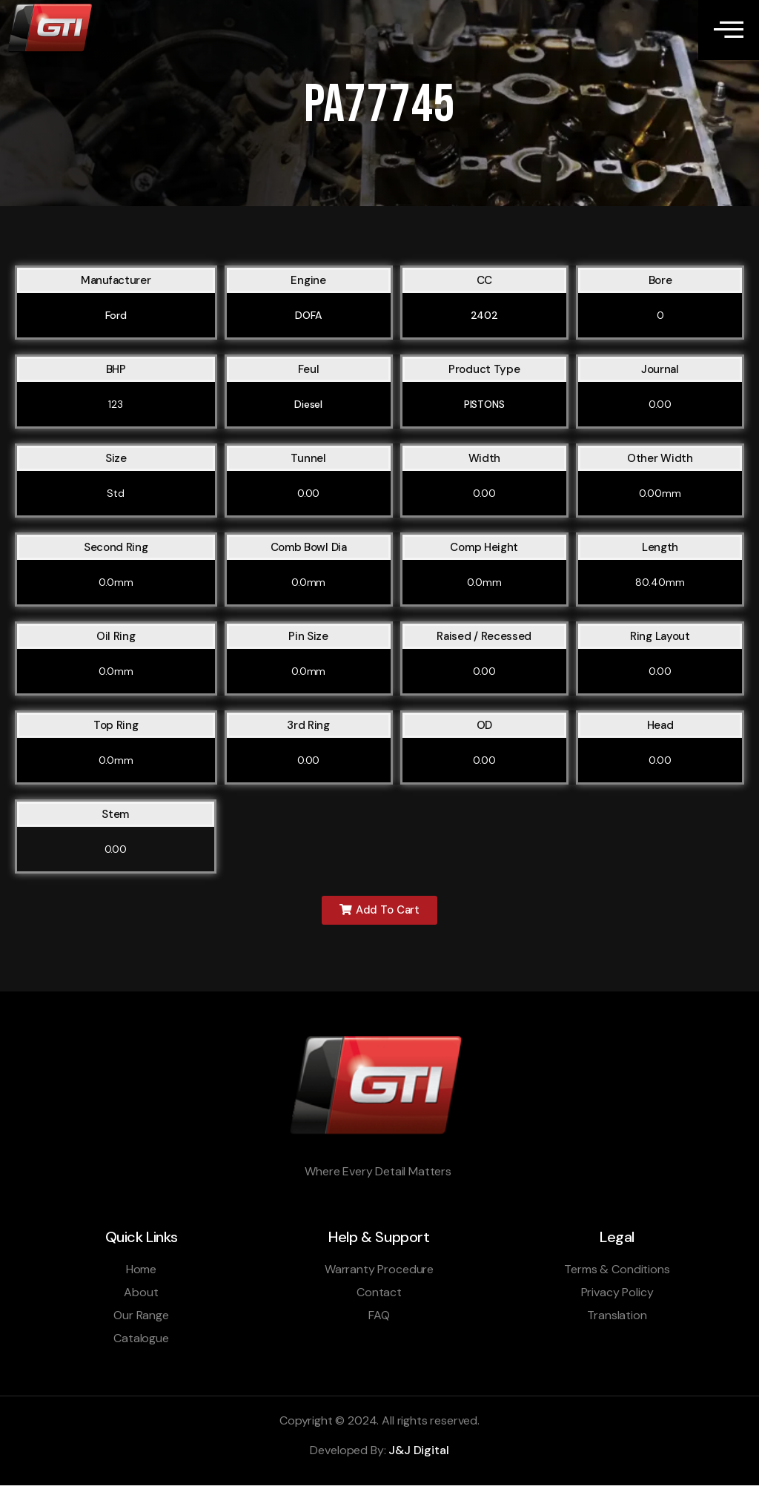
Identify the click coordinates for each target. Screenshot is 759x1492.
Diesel (308, 409)
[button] (379, 916)
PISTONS (484, 409)
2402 (484, 320)
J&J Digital (418, 1457)
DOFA (308, 320)
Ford (116, 320)
